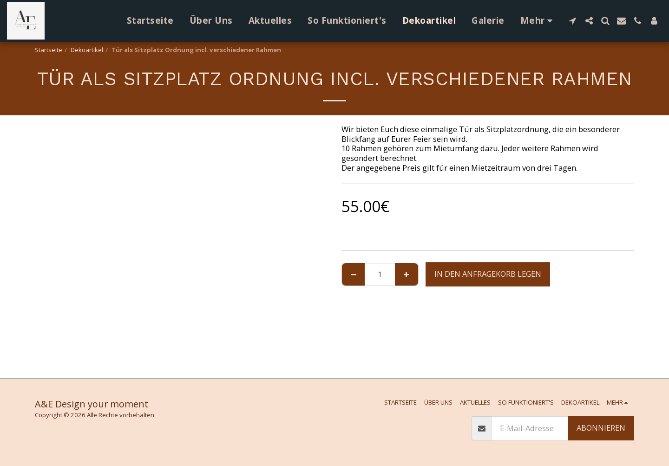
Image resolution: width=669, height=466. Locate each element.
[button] (572, 20)
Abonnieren (601, 427)
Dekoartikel (87, 50)
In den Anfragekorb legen (487, 273)
